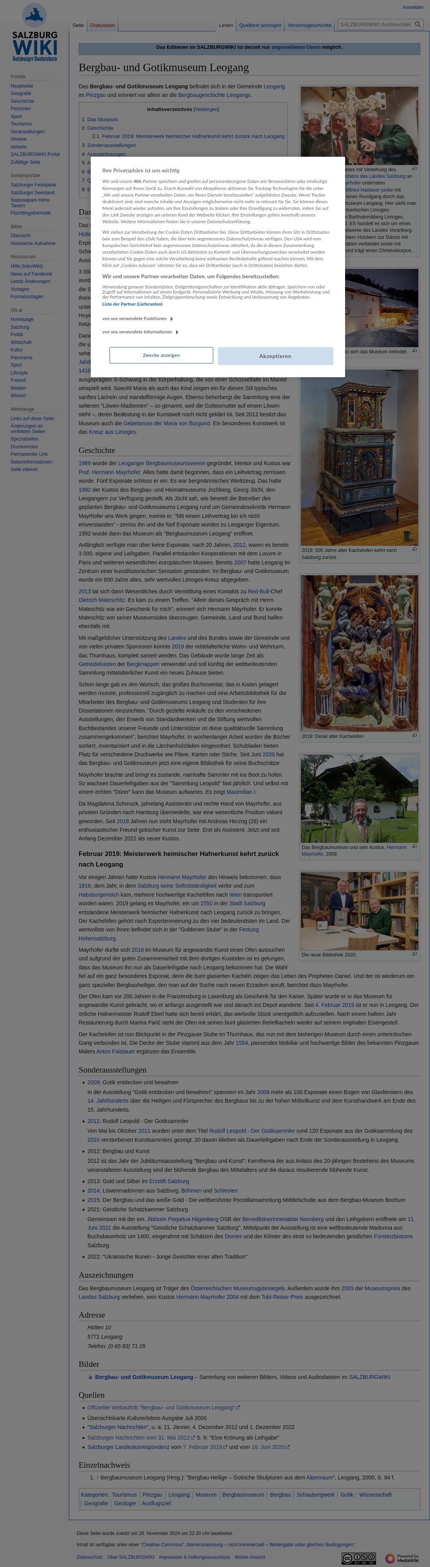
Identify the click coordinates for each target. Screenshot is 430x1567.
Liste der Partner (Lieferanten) (133, 303)
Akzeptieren (275, 356)
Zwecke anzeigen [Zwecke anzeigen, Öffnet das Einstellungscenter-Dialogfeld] (161, 355)
